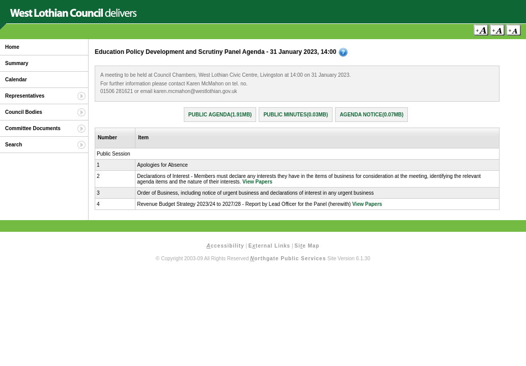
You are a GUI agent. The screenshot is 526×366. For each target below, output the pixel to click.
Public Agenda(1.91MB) (220, 114)
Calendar (16, 79)
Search (13, 144)
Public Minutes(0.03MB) (295, 114)
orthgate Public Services (288, 258)
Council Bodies (23, 112)
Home (12, 47)
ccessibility (225, 246)
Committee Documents (33, 128)
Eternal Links (269, 246)
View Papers (257, 182)
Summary (17, 63)
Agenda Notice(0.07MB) (371, 114)
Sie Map (306, 246)
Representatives (24, 96)
